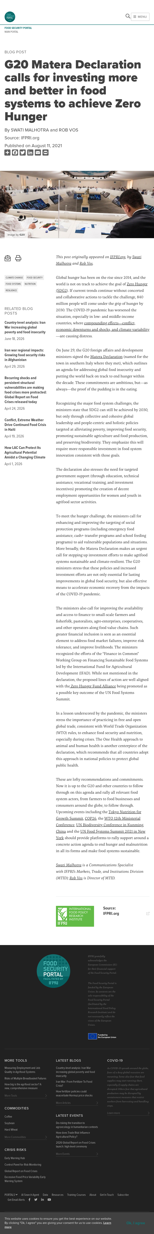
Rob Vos (86, 263)
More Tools (16, 1061)
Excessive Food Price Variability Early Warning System (25, 1179)
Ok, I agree (135, 1223)
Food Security (35, 277)
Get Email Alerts (16, 1200)
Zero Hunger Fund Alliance (93, 686)
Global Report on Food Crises (21, 1171)
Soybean (9, 1123)
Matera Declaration (106, 356)
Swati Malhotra (68, 865)
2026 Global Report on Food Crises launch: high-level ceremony (75, 1145)
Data (45, 1195)
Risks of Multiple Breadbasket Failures (25, 1079)
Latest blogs (68, 1061)
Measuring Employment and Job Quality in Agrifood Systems (22, 1070)
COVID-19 (115, 1061)
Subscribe (123, 1195)
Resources (57, 1195)
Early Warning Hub (15, 1158)
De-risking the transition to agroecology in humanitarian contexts (77, 1125)
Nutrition (30, 284)
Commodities (17, 1108)
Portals (11, 1195)
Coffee (8, 1117)
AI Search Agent (30, 1195)
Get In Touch (107, 1195)
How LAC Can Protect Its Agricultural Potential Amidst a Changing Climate (25, 452)
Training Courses (76, 1195)
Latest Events (69, 1116)
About (92, 1195)
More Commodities (15, 1137)
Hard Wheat (11, 1130)
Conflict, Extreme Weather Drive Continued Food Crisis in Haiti (25, 425)
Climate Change (14, 277)
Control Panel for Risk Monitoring (23, 1165)
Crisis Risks (15, 1150)
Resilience (11, 290)
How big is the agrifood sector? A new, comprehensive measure (23, 1086)
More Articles (63, 1103)
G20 (22, 234)
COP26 (90, 818)
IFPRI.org (30, 138)
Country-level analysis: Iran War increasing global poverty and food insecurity (25, 327)
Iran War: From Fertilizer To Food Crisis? (74, 1084)
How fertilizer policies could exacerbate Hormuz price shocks (74, 1094)
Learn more (113, 1113)
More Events (63, 1154)
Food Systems (13, 284)
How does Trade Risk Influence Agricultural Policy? (73, 1135)
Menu (140, 17)
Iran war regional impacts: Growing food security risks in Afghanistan (25, 355)
